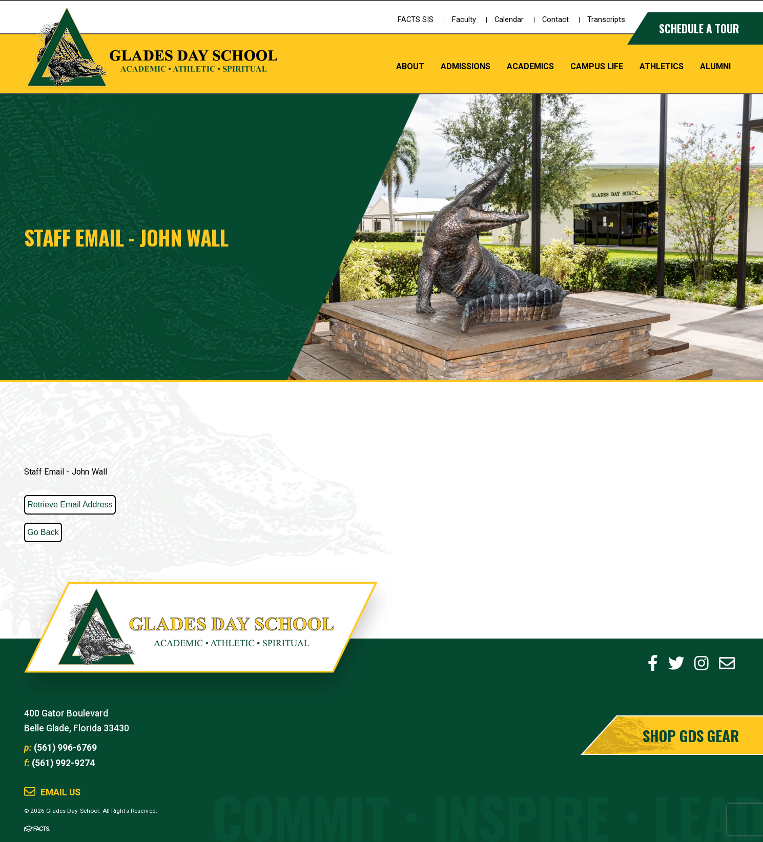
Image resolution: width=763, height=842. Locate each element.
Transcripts (606, 19)
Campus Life (596, 66)
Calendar (509, 19)
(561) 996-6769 (65, 748)
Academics (530, 66)
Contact (555, 19)
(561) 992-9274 (63, 763)
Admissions (465, 66)
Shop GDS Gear (691, 735)
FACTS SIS (416, 19)
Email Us (60, 792)
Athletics (662, 66)
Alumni (715, 66)
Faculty (464, 19)
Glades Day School (200, 638)
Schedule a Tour (699, 28)
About (410, 66)
